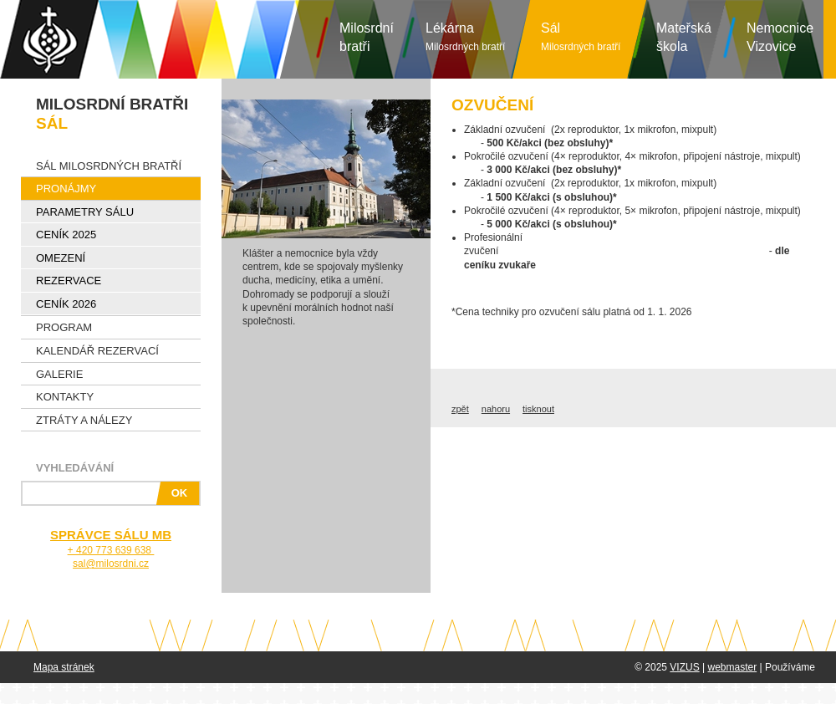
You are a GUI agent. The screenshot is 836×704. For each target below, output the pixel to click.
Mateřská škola (683, 37)
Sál (580, 37)
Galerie (59, 374)
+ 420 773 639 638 (111, 550)
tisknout (538, 409)
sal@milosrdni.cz (111, 563)
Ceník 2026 (66, 304)
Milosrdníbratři (366, 37)
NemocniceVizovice (780, 37)
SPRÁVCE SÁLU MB (110, 535)
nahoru (496, 409)
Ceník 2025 (66, 234)
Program (64, 327)
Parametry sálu (85, 212)
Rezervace (68, 280)
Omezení (60, 258)
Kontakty (65, 396)
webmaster (732, 667)
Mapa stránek (63, 667)
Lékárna (465, 37)
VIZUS (684, 667)
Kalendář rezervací (97, 350)
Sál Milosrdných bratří (108, 166)
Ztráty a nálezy (84, 420)
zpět (460, 409)
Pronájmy (66, 188)
